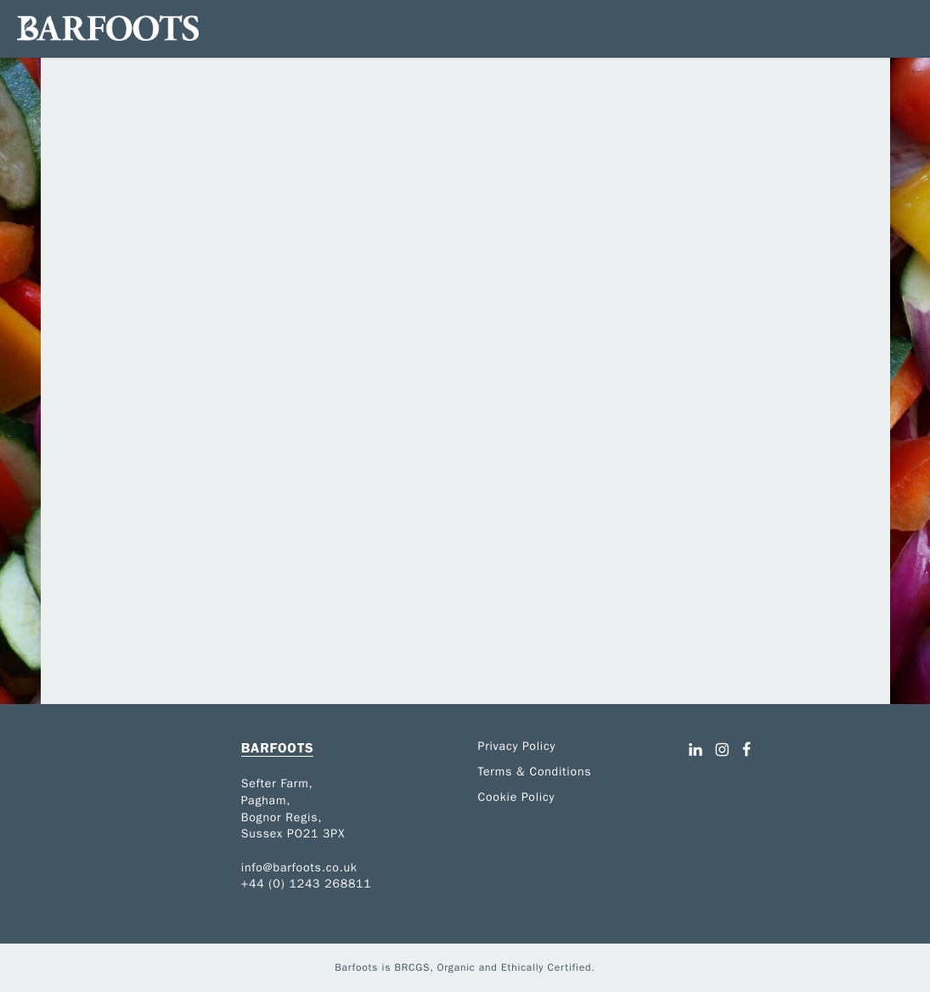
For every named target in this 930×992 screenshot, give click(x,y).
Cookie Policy (516, 797)
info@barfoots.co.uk (299, 867)
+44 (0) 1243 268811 (306, 883)
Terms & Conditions (535, 771)
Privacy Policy (517, 746)
